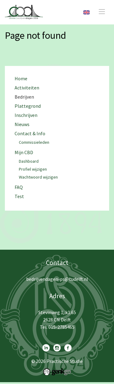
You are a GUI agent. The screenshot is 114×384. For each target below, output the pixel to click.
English (86, 12)
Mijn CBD (24, 152)
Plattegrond (28, 106)
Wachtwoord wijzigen (38, 177)
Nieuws (22, 124)
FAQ (19, 187)
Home (21, 79)
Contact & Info (30, 133)
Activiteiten (27, 88)
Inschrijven (26, 115)
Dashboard (29, 161)
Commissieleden (34, 142)
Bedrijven (24, 97)
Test (19, 196)
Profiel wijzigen (33, 169)
